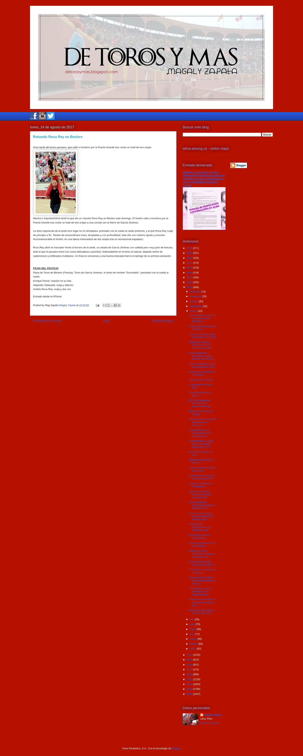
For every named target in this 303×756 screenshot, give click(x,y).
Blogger (176, 748)
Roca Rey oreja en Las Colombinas (201, 544)
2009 (190, 689)
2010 (190, 684)
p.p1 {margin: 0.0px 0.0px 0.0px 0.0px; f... (202, 563)
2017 (190, 287)
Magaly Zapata (212, 714)
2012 (190, 674)
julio (192, 619)
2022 (190, 262)
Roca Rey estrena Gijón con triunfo (202, 469)
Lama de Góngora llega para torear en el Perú (202, 336)
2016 (190, 654)
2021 (190, 267)
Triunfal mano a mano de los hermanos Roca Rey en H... (201, 443)
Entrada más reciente (47, 320)
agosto (194, 311)
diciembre (195, 291)
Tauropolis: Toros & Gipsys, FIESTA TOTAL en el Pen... (201, 345)
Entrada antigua (162, 320)
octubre (194, 301)
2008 (190, 694)
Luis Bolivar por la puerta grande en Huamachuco (200, 433)
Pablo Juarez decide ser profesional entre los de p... (202, 602)
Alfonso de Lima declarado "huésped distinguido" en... (201, 553)
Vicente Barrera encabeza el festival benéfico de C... (201, 505)
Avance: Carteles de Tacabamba (200, 485)
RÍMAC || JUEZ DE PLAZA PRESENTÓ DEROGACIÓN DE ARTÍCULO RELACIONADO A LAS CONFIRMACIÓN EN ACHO (204, 179)
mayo (193, 629)
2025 (190, 248)
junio (193, 624)
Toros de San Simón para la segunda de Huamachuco (201, 516)
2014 (190, 664)
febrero (194, 643)
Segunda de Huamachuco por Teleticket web (200, 527)
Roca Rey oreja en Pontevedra (199, 537)
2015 (190, 659)
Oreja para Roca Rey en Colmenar (202, 328)
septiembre (196, 306)
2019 (190, 277)
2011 (190, 679)
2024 (190, 252)
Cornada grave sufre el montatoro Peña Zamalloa (201, 318)
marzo (193, 638)
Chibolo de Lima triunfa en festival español (202, 477)
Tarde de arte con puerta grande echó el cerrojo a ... (202, 422)
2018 (190, 282)
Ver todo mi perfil (209, 722)
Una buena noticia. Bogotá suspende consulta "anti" (200, 494)
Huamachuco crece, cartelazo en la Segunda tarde (200, 591)
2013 (190, 669)
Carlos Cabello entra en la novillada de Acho (202, 365)
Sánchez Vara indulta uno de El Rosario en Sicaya (202, 580)
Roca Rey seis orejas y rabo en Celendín (202, 612)
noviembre (196, 296)
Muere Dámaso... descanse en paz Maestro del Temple (201, 355)
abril (192, 634)
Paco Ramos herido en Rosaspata (201, 373)
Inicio (106, 320)
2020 (190, 272)
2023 (190, 257)
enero (193, 648)
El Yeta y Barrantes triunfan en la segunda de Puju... (201, 403)
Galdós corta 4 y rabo (201, 379)
